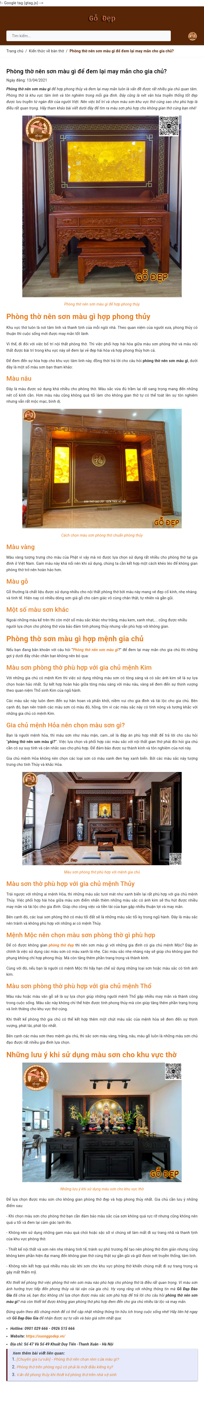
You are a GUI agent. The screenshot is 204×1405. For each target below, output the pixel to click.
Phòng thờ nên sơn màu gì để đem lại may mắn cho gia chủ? (86, 71)
